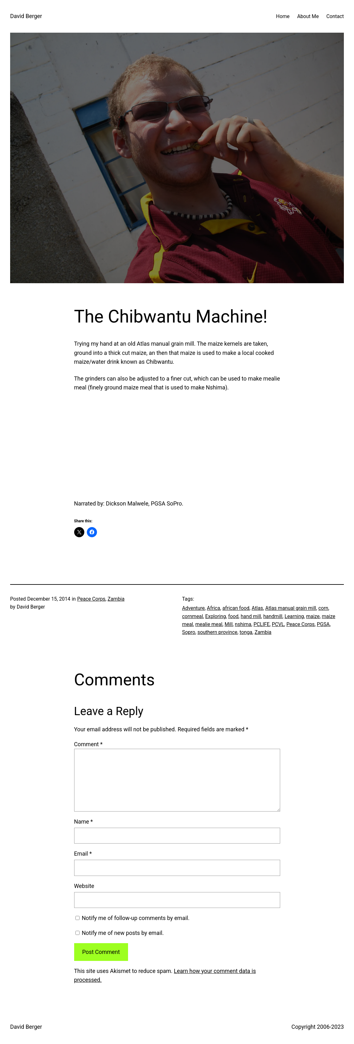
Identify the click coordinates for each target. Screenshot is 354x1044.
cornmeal (192, 616)
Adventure (193, 608)
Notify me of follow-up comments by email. (136, 918)
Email (83, 853)
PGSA (323, 624)
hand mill (251, 616)
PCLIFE (262, 624)
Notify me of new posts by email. (123, 933)
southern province (217, 632)
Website (84, 886)
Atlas (257, 608)
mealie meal (208, 624)
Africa (213, 608)
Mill (229, 624)
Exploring (215, 616)
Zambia (116, 599)
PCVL (278, 624)
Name (83, 821)
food (233, 616)
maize (312, 616)
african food (235, 608)
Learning (294, 616)
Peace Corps (91, 599)
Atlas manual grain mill (290, 608)
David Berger (26, 16)
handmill (272, 616)
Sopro (188, 632)
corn (323, 608)
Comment (88, 744)
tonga (246, 632)
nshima (243, 624)
